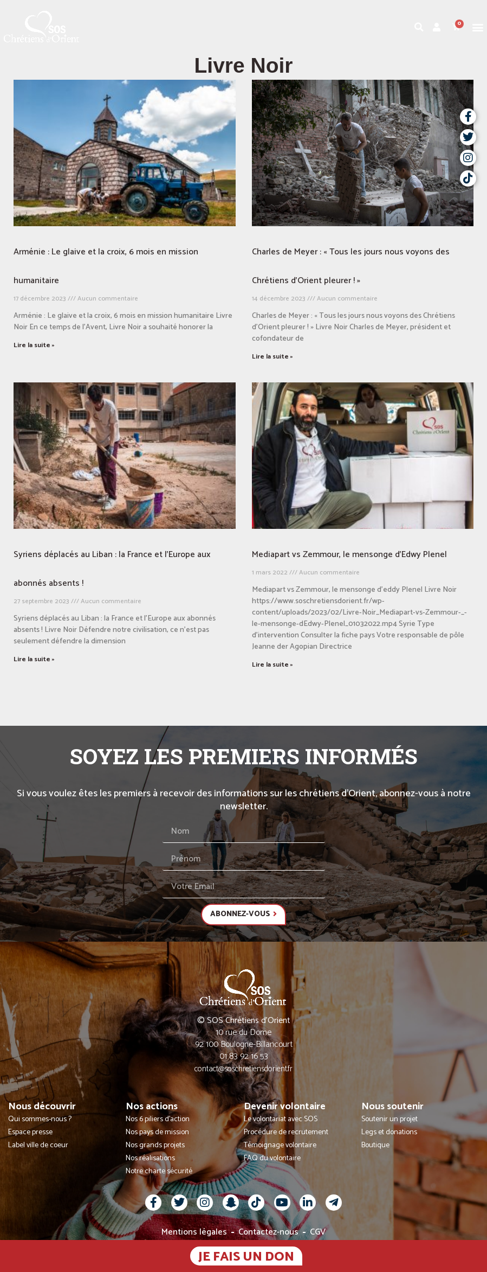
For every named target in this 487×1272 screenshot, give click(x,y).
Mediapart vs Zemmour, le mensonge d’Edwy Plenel (349, 554)
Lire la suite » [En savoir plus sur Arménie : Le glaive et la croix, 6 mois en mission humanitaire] (34, 345)
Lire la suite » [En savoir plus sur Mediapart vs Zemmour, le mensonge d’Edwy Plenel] (272, 665)
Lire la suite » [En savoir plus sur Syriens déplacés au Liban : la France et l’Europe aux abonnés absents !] (34, 659)
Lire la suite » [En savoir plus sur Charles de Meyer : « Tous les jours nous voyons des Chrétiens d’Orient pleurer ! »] (272, 356)
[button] (478, 27)
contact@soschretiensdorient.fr (243, 1069)
